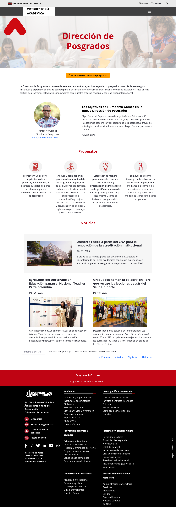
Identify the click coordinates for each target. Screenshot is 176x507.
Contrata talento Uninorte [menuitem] (77, 461)
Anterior (118, 357)
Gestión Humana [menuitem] (111, 497)
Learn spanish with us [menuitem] (75, 486)
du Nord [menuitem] (107, 503)
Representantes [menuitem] (72, 417)
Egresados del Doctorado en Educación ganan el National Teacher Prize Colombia (57, 283)
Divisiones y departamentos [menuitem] (78, 397)
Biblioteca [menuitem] (69, 404)
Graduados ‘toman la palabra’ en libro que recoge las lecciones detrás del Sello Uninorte (122, 283)
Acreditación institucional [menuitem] (116, 460)
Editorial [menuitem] (107, 404)
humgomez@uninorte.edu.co (47, 137)
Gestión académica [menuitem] (73, 414)
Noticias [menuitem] (107, 414)
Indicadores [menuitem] (109, 490)
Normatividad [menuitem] (110, 443)
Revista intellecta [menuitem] (111, 407)
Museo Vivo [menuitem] (70, 420)
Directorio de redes (34, 452)
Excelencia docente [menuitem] (74, 407)
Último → (147, 357)
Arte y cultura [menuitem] (71, 454)
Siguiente (132, 357)
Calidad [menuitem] (107, 493)
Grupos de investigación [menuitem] (115, 397)
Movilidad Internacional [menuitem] (76, 479)
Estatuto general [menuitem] (111, 447)
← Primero (104, 357)
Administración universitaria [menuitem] (117, 483)
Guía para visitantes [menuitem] (74, 489)
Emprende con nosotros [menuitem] (76, 451)
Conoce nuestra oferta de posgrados (88, 75)
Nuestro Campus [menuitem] (72, 493)
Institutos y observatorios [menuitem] (77, 400)
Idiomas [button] (144, 3)
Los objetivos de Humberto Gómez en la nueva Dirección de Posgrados (112, 108)
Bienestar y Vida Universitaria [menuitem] (79, 410)
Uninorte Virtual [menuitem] (72, 424)
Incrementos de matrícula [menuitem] (116, 450)
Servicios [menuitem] (107, 487)
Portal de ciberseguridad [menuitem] (115, 440)
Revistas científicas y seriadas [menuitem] (118, 400)
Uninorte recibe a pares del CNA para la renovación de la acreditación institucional (109, 243)
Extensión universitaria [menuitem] (75, 441)
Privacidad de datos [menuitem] (113, 437)
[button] (167, 3)
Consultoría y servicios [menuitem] (75, 444)
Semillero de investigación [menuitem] (116, 410)
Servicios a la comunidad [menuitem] (76, 457)
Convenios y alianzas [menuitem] (74, 483)
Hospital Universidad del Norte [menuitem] (80, 447)
